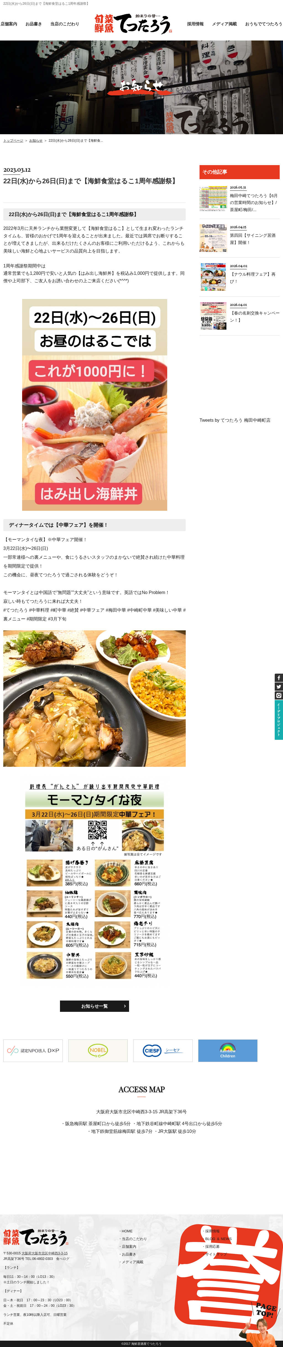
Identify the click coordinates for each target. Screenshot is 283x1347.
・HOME (125, 1231)
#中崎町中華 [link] (139, 610)
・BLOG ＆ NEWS (217, 1239)
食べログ (62, 1259)
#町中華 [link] (58, 610)
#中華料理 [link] (39, 610)
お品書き (33, 23)
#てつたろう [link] (15, 610)
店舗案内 (9, 23)
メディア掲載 (224, 23)
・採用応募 (211, 1246)
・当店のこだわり (132, 1239)
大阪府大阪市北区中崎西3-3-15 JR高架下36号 (141, 1111)
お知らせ (36, 141)
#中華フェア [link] (92, 610)
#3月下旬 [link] (57, 619)
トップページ (13, 141)
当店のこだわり (64, 23)
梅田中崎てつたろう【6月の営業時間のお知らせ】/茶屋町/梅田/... (254, 202)
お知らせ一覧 (94, 1006)
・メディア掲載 (130, 1262)
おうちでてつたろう (263, 23)
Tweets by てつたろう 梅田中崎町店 (235, 420)
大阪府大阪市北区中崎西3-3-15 (45, 1253)
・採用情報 (211, 1231)
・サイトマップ (214, 1254)
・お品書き (127, 1254)
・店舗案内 (127, 1246)
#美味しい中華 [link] (167, 610)
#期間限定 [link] (37, 619)
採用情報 (195, 23)
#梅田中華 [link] (116, 610)
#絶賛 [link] (73, 610)
